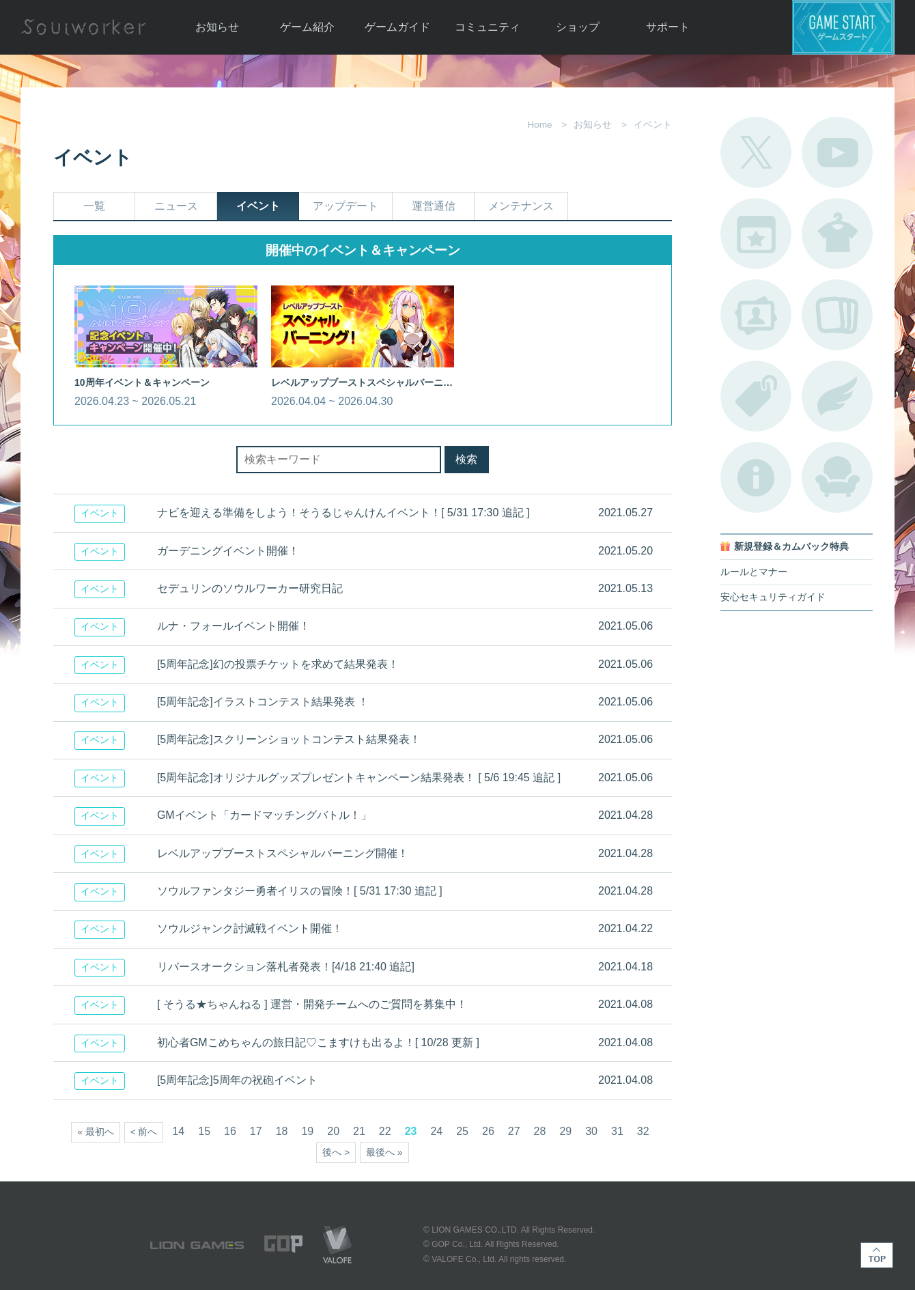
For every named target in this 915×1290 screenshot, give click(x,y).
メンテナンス (521, 206)
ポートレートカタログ (755, 314)
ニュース (176, 206)
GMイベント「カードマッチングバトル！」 (264, 815)
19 (307, 1131)
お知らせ (217, 27)
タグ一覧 (755, 396)
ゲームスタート (843, 27)
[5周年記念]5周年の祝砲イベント (237, 1080)
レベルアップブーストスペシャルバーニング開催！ (282, 853)
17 (256, 1131)
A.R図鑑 (837, 314)
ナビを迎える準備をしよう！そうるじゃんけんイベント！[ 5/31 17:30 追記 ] (343, 512)
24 (436, 1131)
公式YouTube (837, 152)
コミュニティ (487, 27)
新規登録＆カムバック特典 (791, 547)
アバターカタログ (837, 233)
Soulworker (83, 27)
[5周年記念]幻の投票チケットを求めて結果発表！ (278, 664)
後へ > (336, 1152)
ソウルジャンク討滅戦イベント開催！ (250, 928)
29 (565, 1131)
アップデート (345, 206)
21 (359, 1131)
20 (333, 1131)
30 (591, 1131)
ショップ (578, 27)
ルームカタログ (837, 477)
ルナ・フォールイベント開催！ (233, 626)
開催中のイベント (755, 233)
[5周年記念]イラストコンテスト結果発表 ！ (263, 701)
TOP (876, 1255)
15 (204, 1131)
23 (411, 1131)
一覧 (94, 206)
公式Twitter (755, 152)
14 (178, 1131)
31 (617, 1131)
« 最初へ (95, 1132)
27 (514, 1131)
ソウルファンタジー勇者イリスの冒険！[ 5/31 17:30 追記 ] (299, 891)
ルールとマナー (753, 572)
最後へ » (384, 1152)
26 (488, 1131)
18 (282, 1131)
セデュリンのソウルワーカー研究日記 (250, 588)
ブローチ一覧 (837, 396)
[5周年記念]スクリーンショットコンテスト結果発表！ (289, 739)
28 (540, 1131)
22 (385, 1131)
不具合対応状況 (755, 477)
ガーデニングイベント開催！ (228, 551)
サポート (668, 27)
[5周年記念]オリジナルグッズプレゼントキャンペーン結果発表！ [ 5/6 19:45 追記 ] (359, 777)
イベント (258, 206)
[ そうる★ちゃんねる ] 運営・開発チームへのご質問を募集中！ (312, 1004)
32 (643, 1131)
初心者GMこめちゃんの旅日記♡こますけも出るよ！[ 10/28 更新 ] (318, 1042)
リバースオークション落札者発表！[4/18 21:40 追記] (285, 966)
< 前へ (144, 1132)
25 (462, 1131)
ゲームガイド (397, 27)
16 (230, 1131)
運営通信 (433, 206)
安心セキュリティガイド (773, 597)
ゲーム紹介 (307, 27)
